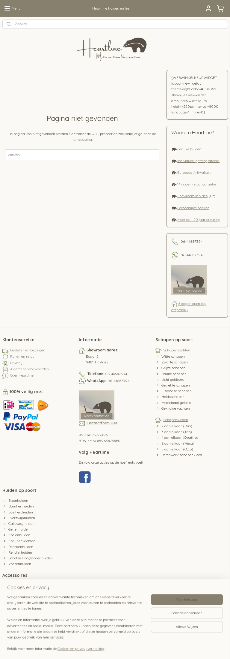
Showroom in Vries (192, 196)
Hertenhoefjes (19, 603)
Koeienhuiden (19, 535)
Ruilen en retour (23, 356)
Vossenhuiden (19, 563)
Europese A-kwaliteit (194, 172)
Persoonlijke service (193, 208)
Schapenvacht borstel (25, 597)
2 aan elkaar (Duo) (176, 426)
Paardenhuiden (20, 546)
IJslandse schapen (176, 391)
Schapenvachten (176, 350)
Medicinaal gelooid (176, 402)
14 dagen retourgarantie (196, 184)
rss (113, 648)
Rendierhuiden (20, 552)
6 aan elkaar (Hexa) (177, 443)
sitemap (102, 648)
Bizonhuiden (18, 500)
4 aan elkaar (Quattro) (179, 437)
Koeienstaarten (20, 614)
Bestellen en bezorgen (27, 350)
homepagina (82, 139)
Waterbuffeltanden (23, 626)
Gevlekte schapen (175, 385)
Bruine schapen (174, 374)
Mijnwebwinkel (184, 648)
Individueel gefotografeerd (198, 160)
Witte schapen (173, 356)
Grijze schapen (173, 368)
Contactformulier (102, 423)
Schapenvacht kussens (27, 591)
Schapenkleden (175, 419)
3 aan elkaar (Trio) (176, 431)
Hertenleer (16, 609)
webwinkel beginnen (135, 648)
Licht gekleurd (172, 379)
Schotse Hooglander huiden (30, 558)
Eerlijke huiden (189, 149)
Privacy (16, 362)
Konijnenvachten (21, 541)
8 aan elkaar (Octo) (177, 449)
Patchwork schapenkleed (181, 455)
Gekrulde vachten (175, 408)
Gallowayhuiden (21, 523)
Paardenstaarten (22, 620)
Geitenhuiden (19, 529)
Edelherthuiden (20, 512)
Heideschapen (172, 396)
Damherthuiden (21, 506)
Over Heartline (22, 375)
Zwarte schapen (174, 362)
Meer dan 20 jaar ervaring (198, 219)
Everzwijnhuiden (21, 518)
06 (107, 374)
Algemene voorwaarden (29, 369)
